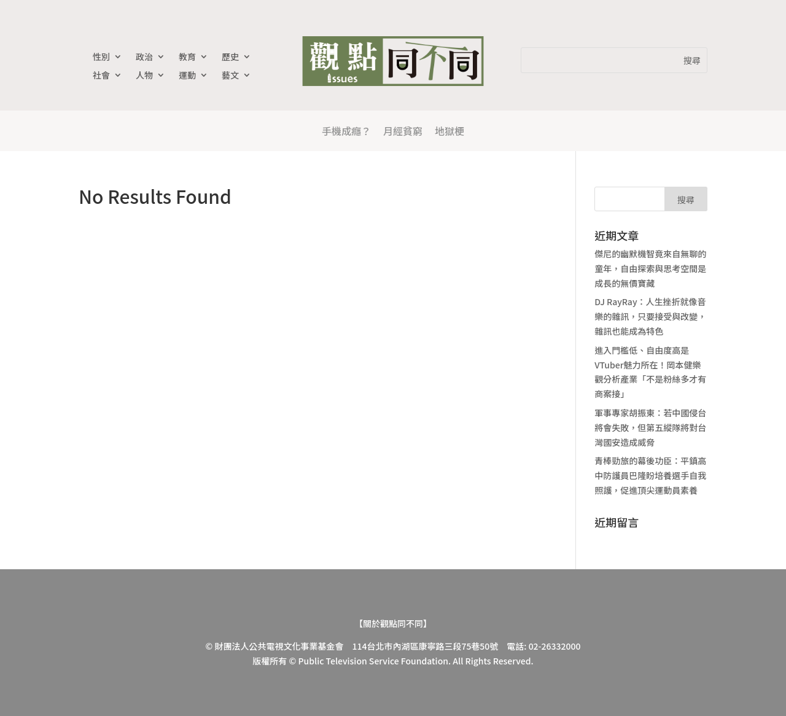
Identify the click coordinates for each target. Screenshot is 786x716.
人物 (144, 76)
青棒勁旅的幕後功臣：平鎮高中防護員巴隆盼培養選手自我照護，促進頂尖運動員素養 (650, 475)
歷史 (230, 57)
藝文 (230, 76)
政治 (144, 57)
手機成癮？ (346, 130)
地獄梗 (449, 130)
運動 (187, 76)
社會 (101, 76)
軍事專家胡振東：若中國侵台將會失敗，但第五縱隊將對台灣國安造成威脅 (650, 427)
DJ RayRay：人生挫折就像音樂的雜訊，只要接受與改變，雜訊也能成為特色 (650, 316)
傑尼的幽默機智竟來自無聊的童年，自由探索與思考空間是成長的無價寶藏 (650, 268)
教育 (187, 57)
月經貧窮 (402, 130)
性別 (101, 57)
